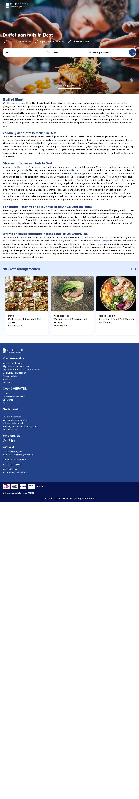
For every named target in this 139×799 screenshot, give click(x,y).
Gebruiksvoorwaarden (14, 372)
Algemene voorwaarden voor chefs (22, 369)
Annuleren (8, 382)
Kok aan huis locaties (14, 423)
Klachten (7, 379)
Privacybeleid (10, 376)
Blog (5, 403)
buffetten (20, 167)
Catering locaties (12, 416)
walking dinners (64, 240)
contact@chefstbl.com (15, 459)
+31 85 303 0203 (12, 464)
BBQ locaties (10, 429)
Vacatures (8, 400)
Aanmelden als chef (14, 396)
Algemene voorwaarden (16, 366)
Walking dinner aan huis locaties (20, 426)
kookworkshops (100, 240)
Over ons (8, 393)
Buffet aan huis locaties (16, 420)
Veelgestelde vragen (14, 363)
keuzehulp (13, 183)
